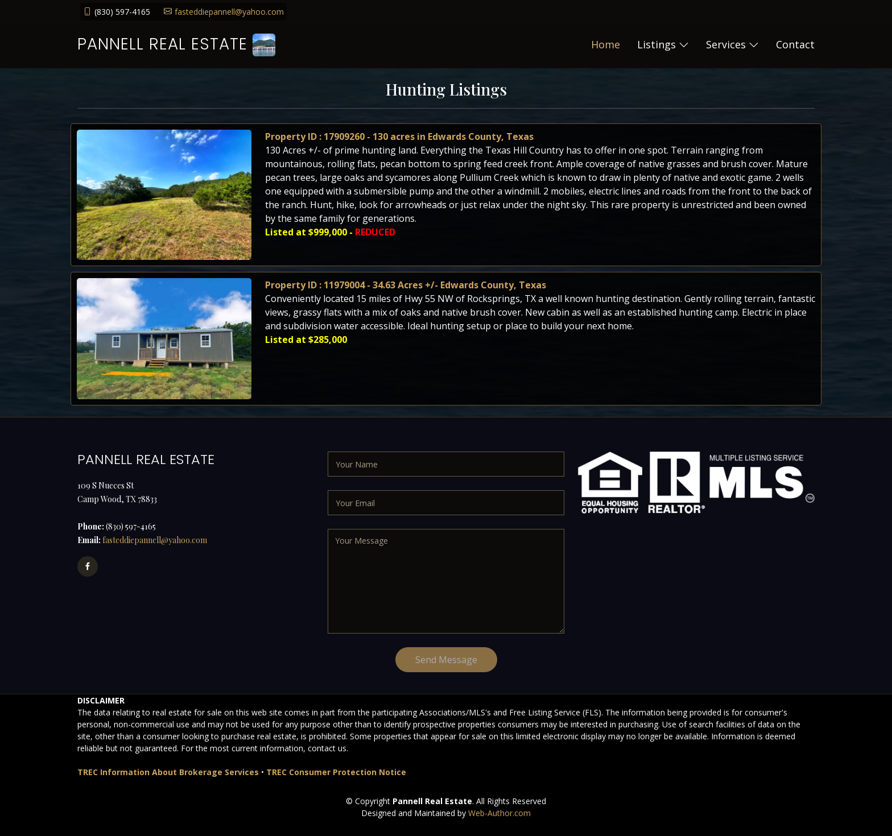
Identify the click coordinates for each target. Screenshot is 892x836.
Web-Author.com (499, 813)
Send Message (446, 659)
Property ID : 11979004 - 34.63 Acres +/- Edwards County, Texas (409, 295)
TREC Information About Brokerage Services (168, 772)
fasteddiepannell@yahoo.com (229, 11)
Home (605, 44)
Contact (795, 44)
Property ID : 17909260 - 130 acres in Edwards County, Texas (403, 146)
